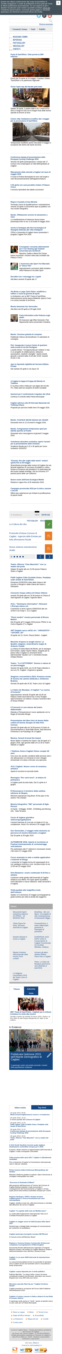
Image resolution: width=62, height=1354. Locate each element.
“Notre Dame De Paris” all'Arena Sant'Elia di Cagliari (20, 925)
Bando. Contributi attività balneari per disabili (29, 420)
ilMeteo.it (36, 1343)
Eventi (33, 29)
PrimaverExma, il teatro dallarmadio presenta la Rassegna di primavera (41, 927)
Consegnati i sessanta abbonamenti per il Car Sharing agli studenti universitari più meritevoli (34, 249)
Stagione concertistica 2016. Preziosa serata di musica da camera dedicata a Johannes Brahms (31, 678)
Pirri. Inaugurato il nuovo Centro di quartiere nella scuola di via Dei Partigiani (29, 346)
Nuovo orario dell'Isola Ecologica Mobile (27, 480)
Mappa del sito (33, 1319)
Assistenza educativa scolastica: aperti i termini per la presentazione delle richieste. (30, 443)
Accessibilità (39, 1315)
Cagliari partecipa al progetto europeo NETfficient (28, 1234)
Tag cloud (42, 1108)
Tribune (16, 989)
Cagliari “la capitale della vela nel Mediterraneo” (27, 1211)
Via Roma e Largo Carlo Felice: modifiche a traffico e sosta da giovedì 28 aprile (28, 293)
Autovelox (31, 989)
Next (49, 557)
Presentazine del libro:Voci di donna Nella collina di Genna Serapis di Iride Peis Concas (29, 722)
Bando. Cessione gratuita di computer (26, 334)
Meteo (31, 1312)
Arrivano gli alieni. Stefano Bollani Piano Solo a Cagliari (42, 954)
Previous (40, 557)
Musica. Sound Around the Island (26, 738)
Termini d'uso (43, 1312)
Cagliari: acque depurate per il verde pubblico (27, 1271)
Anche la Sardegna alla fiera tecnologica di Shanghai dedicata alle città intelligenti (28, 229)
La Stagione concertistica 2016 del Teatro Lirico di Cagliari (20, 976)
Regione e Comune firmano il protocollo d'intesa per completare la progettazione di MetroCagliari (29, 1244)
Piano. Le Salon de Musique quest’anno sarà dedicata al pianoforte (42, 965)
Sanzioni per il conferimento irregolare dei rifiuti (30, 394)
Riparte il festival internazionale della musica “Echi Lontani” (20, 955)
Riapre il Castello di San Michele (24, 202)
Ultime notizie (20, 1108)
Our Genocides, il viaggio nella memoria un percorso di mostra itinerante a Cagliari (30, 832)
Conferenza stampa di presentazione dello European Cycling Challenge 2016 (28, 158)
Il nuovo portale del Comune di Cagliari (25, 1119)
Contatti (45, 1319)
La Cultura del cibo (18, 524)
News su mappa (19, 1312)
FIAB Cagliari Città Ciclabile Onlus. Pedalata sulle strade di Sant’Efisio (31, 578)
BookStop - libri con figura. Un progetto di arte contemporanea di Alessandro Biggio (42, 915)
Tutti (37, 514)
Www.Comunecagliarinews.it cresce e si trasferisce (30, 1114)
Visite (31, 993)
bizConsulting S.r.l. (36, 1345)
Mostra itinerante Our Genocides (24, 307)
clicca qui (46, 8)
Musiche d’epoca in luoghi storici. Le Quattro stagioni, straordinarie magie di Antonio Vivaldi (28, 644)
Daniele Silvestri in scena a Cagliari (20, 938)
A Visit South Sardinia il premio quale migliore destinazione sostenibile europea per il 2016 (27, 1146)
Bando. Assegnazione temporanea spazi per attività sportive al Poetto (29, 430)
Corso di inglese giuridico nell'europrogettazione (22, 818)
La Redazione (18, 1319)
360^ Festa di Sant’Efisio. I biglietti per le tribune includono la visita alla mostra (30, 1013)
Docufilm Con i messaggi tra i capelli (26, 277)
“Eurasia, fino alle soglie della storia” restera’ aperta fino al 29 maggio (29, 462)
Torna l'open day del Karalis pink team (26, 87)
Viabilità (42, 29)
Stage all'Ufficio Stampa (21, 1315)
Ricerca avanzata (46, 24)
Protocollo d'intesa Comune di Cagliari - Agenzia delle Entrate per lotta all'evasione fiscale (25, 536)
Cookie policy (18, 1322)
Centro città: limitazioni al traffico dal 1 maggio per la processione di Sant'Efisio (30, 120)
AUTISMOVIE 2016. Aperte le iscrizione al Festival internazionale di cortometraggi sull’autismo (29, 844)
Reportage (46, 514)
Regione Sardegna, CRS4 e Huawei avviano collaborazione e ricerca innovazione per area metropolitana (27, 1198)
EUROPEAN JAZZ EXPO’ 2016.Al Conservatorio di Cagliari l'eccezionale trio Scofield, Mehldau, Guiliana (42, 942)
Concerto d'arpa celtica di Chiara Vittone (29, 593)
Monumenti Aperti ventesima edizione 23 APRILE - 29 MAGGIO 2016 (20, 915)
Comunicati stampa (19, 29)
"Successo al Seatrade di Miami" (22, 1182)
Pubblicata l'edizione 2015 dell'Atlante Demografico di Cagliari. (26, 1057)
